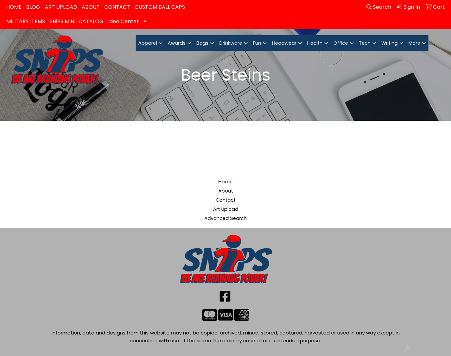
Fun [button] (257, 43)
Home (225, 181)
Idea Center (123, 21)
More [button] (414, 43)
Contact (226, 200)
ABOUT (91, 7)
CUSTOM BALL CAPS (160, 7)
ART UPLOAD (61, 7)
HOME (14, 7)
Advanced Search (225, 218)
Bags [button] (202, 43)
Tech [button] (365, 43)
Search (378, 7)
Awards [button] (177, 43)
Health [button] (315, 43)
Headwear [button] (284, 43)
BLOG (33, 7)
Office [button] (340, 43)
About (225, 191)
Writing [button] (389, 43)
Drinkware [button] (230, 43)
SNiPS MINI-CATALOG (77, 21)
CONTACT (117, 7)
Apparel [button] (147, 43)
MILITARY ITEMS (25, 21)
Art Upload (225, 209)
